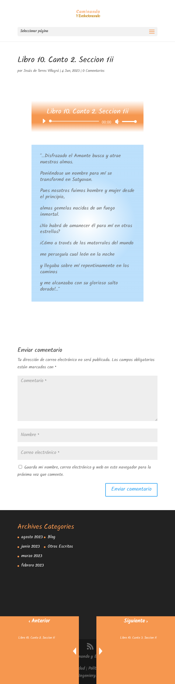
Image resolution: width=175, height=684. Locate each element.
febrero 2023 (32, 566)
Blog (51, 537)
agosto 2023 (32, 537)
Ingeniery (87, 676)
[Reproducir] (44, 121)
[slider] (75, 121)
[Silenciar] (117, 121)
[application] (87, 121)
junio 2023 (30, 547)
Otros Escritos (60, 547)
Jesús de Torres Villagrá (41, 71)
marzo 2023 (31, 556)
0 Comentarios (93, 71)
